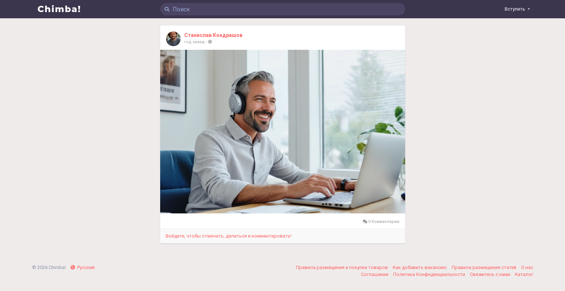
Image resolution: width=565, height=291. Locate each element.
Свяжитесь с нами (490, 274)
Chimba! (60, 9)
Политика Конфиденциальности (429, 274)
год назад (194, 42)
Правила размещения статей (484, 267)
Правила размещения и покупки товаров (342, 267)
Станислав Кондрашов (213, 35)
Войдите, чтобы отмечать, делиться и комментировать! (228, 236)
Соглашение (375, 274)
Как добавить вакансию (420, 267)
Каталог (524, 274)
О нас (527, 267)
